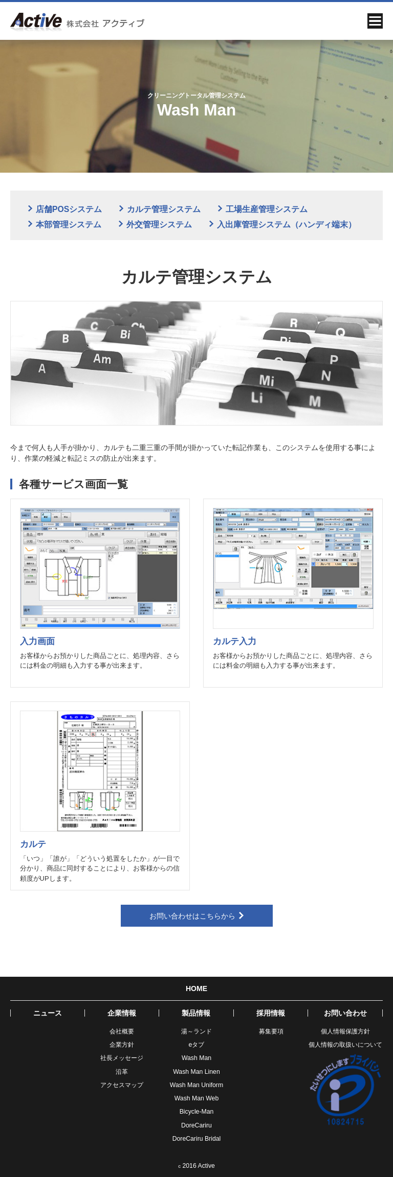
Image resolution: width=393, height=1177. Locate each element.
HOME (196, 988)
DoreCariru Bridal (196, 1138)
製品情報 (196, 1013)
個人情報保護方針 (345, 1031)
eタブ (197, 1044)
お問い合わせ (345, 1013)
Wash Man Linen (196, 1071)
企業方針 (122, 1044)
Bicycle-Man (197, 1111)
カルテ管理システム (160, 209)
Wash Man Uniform (196, 1085)
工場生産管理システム (263, 209)
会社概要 (122, 1031)
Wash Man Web (196, 1098)
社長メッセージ (121, 1058)
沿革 (122, 1071)
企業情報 (121, 1013)
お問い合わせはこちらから (196, 916)
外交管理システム (155, 224)
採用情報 (270, 1013)
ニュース (47, 1013)
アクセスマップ (121, 1085)
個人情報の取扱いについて (345, 1044)
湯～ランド (196, 1031)
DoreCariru (196, 1125)
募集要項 (271, 1031)
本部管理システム (64, 224)
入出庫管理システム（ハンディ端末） (282, 224)
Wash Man (196, 1058)
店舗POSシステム (65, 209)
